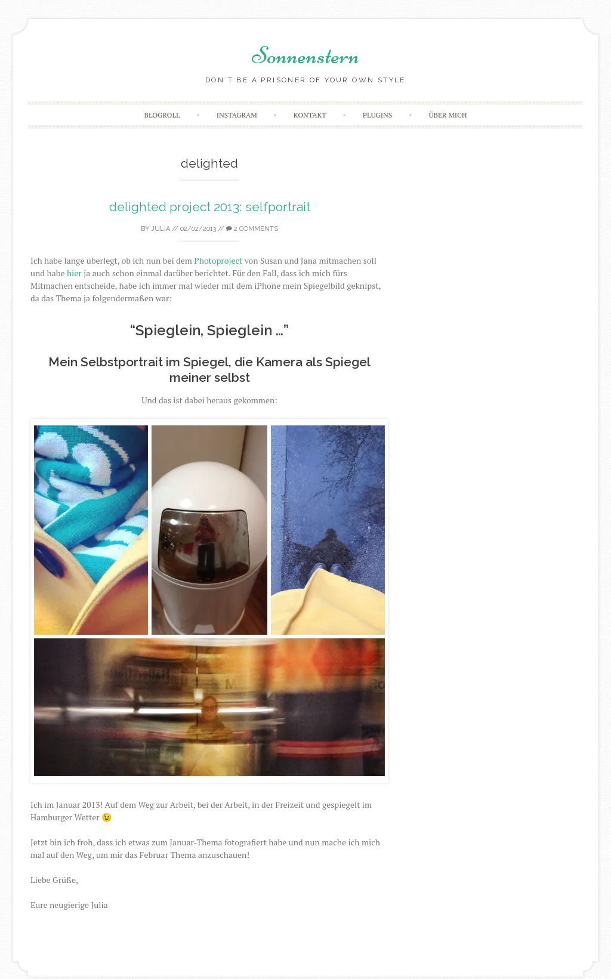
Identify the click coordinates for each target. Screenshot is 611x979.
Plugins (377, 114)
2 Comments (252, 229)
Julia (160, 229)
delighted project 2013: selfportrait (209, 206)
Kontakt (310, 114)
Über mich (447, 114)
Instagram (237, 114)
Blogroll (162, 114)
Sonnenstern (305, 55)
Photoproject (218, 260)
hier (74, 273)
